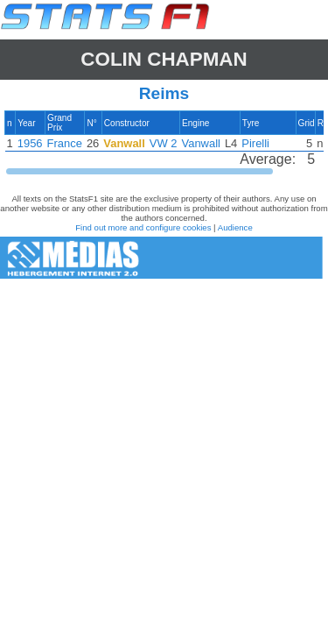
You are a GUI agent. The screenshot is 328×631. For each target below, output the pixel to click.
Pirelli (255, 143)
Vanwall (201, 143)
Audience (235, 227)
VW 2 (164, 143)
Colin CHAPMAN (163, 59)
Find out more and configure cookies (143, 227)
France (64, 143)
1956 (30, 143)
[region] (164, 143)
